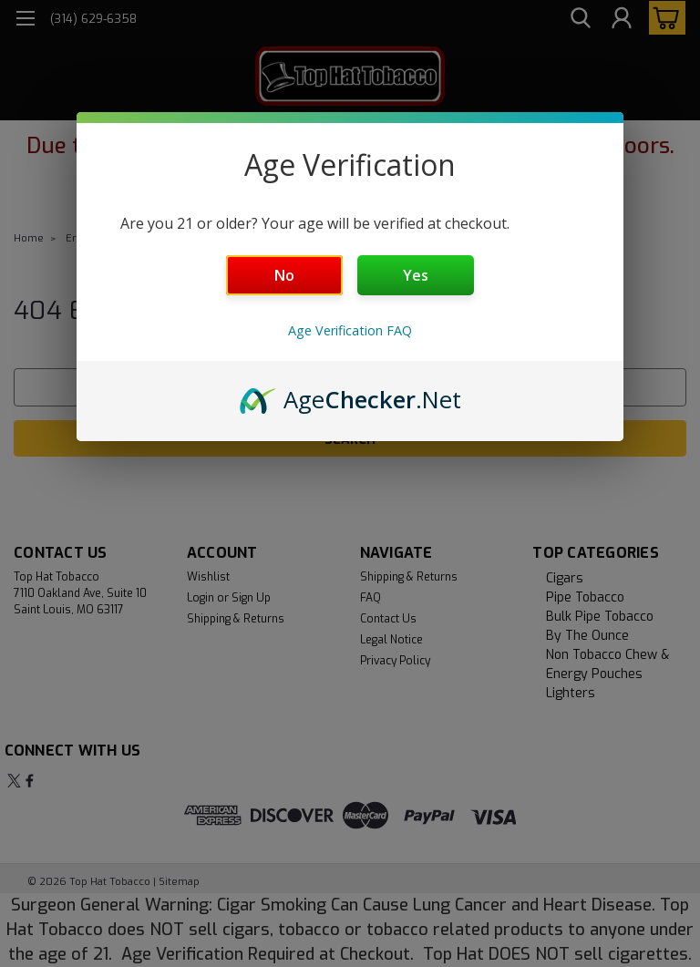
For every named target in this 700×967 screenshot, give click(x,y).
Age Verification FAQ (350, 330)
